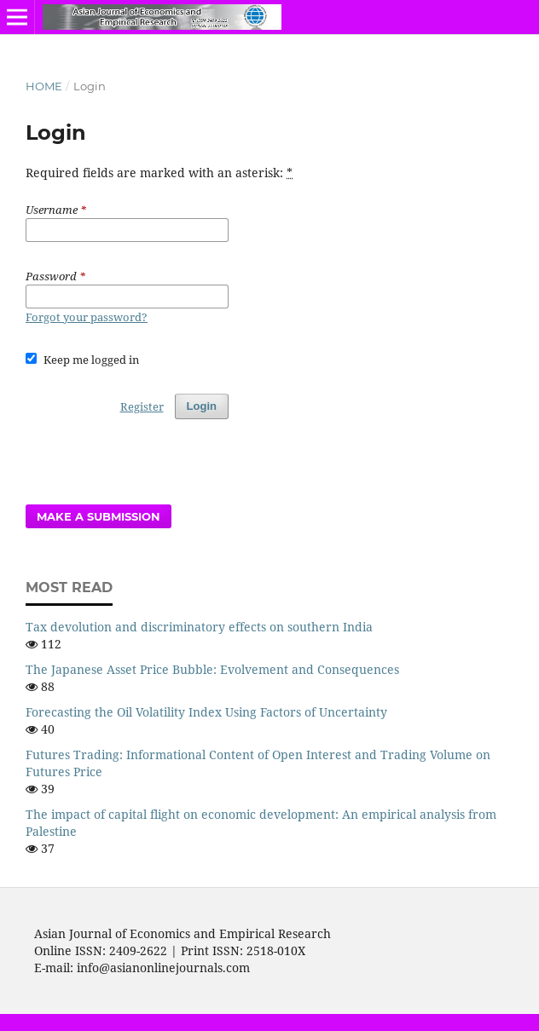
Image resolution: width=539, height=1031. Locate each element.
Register (142, 406)
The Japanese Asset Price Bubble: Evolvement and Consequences (212, 669)
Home (44, 86)
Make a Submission (98, 516)
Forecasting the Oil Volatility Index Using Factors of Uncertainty (206, 712)
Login (202, 406)
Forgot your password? (87, 317)
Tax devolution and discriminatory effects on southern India (199, 627)
